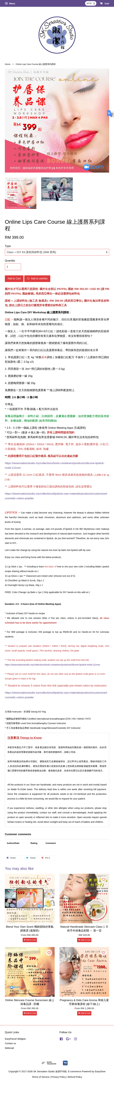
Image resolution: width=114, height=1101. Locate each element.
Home (7, 64)
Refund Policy (75, 1077)
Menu (10, 3)
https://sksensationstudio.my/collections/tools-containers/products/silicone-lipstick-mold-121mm (52, 664)
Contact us (10, 1043)
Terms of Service (40, 1077)
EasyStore (100, 1071)
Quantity (10, 260)
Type (8, 246)
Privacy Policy (58, 1077)
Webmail (9, 1048)
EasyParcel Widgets (15, 1039)
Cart (104, 3)
